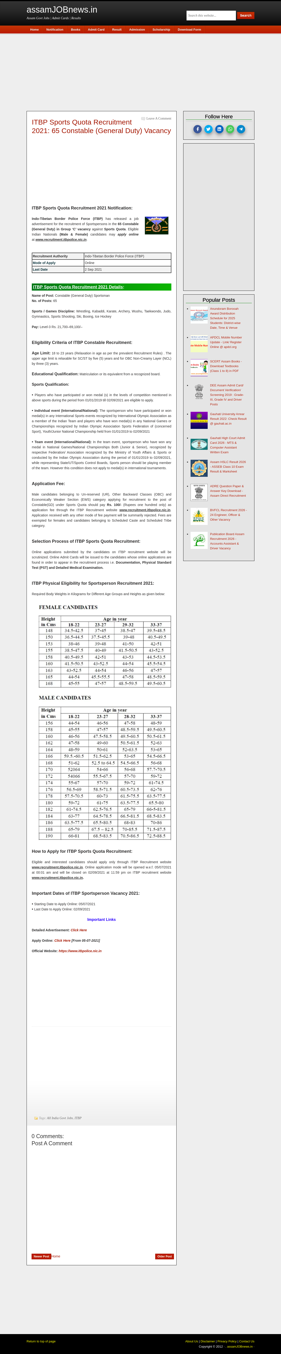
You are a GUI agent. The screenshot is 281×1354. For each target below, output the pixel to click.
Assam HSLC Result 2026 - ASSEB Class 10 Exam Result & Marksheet (228, 466)
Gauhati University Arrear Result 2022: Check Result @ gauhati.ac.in (228, 418)
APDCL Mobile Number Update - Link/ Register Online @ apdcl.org (226, 342)
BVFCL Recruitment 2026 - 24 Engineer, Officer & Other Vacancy (228, 514)
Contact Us (246, 1341)
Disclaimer (208, 1341)
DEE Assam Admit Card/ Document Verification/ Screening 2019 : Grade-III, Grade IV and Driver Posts (227, 395)
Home (55, 1256)
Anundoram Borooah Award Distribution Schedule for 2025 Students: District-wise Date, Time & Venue (225, 318)
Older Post (164, 1256)
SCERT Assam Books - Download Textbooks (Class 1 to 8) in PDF (226, 366)
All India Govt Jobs (60, 1118)
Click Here (79, 930)
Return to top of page (41, 1341)
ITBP (78, 1118)
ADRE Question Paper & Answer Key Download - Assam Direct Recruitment (228, 490)
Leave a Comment (158, 118)
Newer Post (41, 1256)
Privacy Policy (227, 1341)
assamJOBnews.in (62, 9)
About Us (191, 1341)
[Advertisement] (143, 71)
